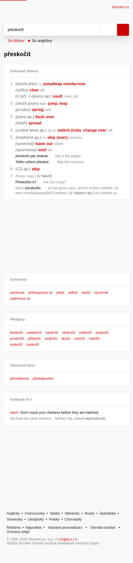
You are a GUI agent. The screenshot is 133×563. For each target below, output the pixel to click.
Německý (72, 513)
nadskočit (34, 333)
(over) (62, 137)
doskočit (16, 333)
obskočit (68, 333)
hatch (14, 412)
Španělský (108, 513)
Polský (54, 519)
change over (94, 130)
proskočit (17, 338)
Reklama (13, 527)
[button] (66, 279)
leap (58, 84)
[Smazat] (94, 30)
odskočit (85, 333)
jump (48, 84)
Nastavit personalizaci (65, 527)
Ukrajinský (36, 519)
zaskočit (32, 344)
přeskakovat (19, 378)
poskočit (102, 333)
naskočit (51, 333)
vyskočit (16, 344)
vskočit (94, 338)
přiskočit (34, 338)
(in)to (76, 130)
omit (42, 150)
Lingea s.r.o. (68, 539)
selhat (72, 293)
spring (38, 110)
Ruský (89, 513)
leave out (44, 144)
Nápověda (34, 527)
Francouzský (35, 513)
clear (34, 90)
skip (51, 137)
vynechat (101, 293)
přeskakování (43, 378)
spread (34, 123)
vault (57, 96)
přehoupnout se (40, 293)
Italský (55, 513)
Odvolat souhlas (102, 527)
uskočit (79, 338)
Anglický (13, 513)
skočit (85, 293)
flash (40, 117)
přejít (60, 293)
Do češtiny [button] (16, 41)
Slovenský (15, 519)
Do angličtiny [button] (42, 41)
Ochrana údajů (18, 532)
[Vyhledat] (46, 30)
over (67, 84)
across (79, 84)
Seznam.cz (120, 7)
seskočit (51, 338)
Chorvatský (73, 519)
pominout (17, 293)
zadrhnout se (20, 298)
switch (64, 130)
